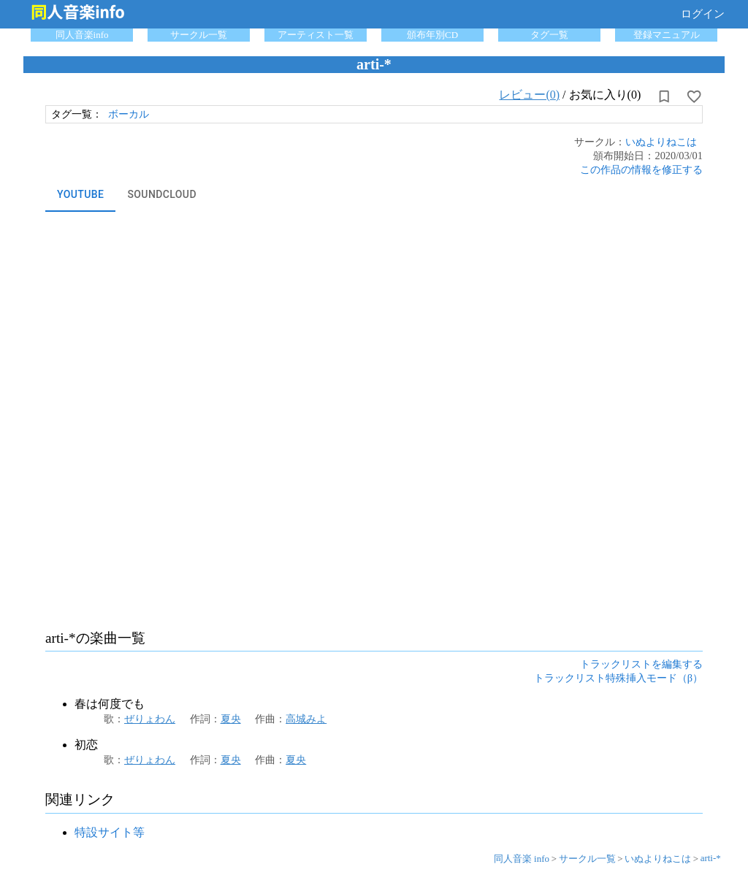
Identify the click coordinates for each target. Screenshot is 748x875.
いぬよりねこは (661, 142)
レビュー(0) (529, 94)
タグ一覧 (549, 34)
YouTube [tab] (80, 194)
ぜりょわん (149, 719)
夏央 (231, 719)
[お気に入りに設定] (694, 96)
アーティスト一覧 (316, 34)
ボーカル (128, 114)
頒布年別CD (432, 34)
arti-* (711, 857)
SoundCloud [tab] (161, 194)
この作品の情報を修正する (641, 169)
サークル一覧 (198, 34)
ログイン (703, 14)
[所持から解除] (664, 96)
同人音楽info (82, 34)
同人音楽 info (521, 858)
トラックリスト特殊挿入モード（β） (618, 678)
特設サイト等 (110, 832)
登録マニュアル (666, 34)
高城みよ (306, 719)
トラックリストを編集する (641, 664)
